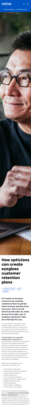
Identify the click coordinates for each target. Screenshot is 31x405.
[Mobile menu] (28, 4)
